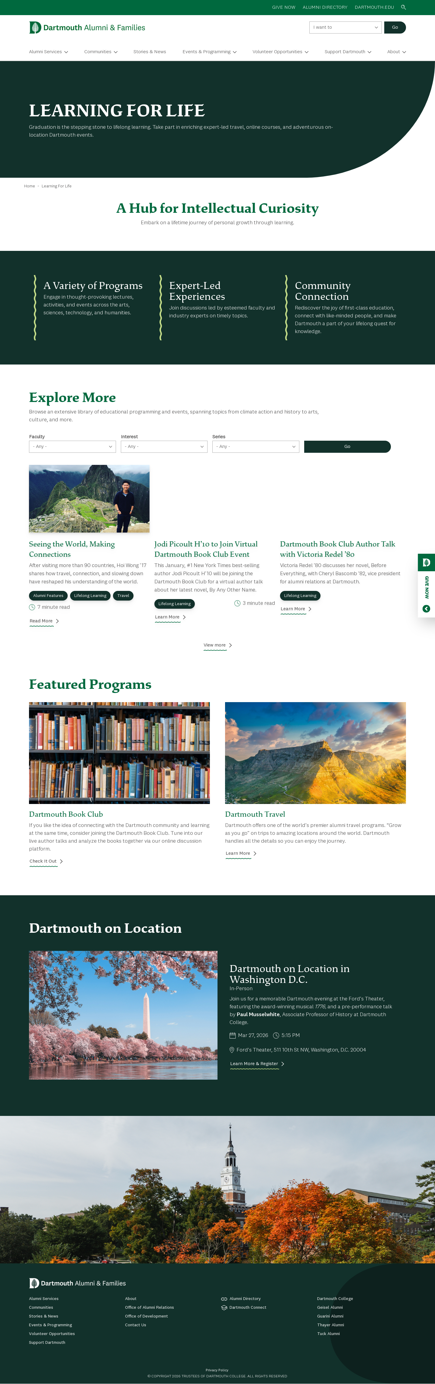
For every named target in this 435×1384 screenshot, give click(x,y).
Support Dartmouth (345, 52)
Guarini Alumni (330, 1316)
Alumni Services (45, 52)
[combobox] (345, 27)
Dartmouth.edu (374, 7)
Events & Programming (206, 52)
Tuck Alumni (328, 1334)
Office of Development (146, 1316)
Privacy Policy (217, 1370)
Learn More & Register (254, 1063)
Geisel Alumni (330, 1307)
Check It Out (43, 861)
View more (215, 645)
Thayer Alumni (330, 1325)
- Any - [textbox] (40, 446)
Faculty (37, 437)
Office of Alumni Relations (149, 1307)
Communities (97, 52)
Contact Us (135, 1325)
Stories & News (150, 52)
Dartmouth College (335, 1299)
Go (395, 27)
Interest (129, 437)
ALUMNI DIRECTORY (325, 7)
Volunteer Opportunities (277, 52)
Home (29, 186)
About (393, 52)
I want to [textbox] (322, 27)
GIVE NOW (283, 7)
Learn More (167, 617)
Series (218, 437)
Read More (41, 621)
